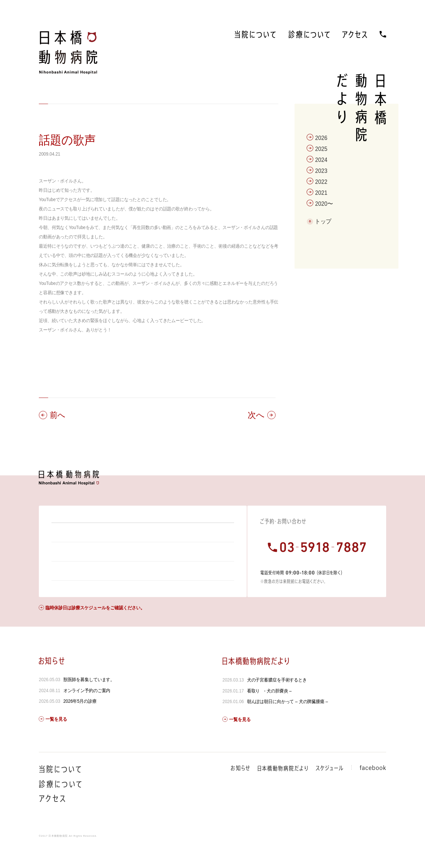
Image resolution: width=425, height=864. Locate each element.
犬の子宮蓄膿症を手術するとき (276, 697)
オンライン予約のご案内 (87, 708)
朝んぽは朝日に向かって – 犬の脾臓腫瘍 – (287, 719)
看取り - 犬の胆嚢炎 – (269, 708)
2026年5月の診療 (80, 719)
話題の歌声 (67, 140)
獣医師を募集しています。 (89, 697)
